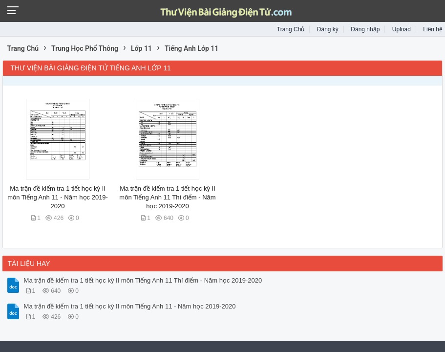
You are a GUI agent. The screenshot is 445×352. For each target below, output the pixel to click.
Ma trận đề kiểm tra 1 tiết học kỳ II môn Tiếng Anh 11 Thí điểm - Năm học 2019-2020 (167, 197)
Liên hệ (433, 29)
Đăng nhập (365, 29)
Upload (401, 29)
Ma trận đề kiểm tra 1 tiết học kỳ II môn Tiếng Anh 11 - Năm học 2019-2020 (57, 197)
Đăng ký (328, 29)
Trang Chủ (291, 29)
